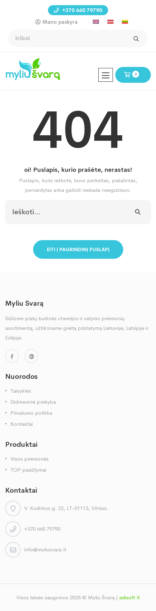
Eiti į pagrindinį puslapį (78, 249)
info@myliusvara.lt (45, 549)
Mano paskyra (60, 22)
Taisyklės (20, 390)
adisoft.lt (129, 597)
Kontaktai (21, 424)
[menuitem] (96, 22)
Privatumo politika (31, 413)
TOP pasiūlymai (28, 469)
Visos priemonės (29, 458)
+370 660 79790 (78, 10)
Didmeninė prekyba (33, 401)
